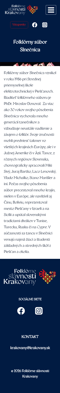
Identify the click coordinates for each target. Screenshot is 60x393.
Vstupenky (19, 24)
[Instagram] (45, 25)
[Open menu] (51, 10)
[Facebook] (35, 25)
